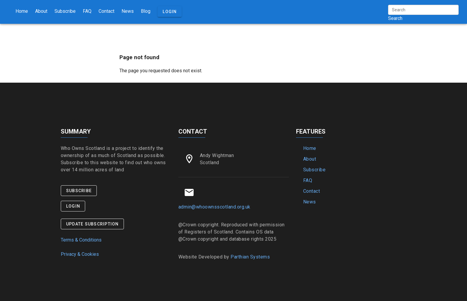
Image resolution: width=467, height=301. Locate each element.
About (41, 11)
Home (21, 11)
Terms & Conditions (81, 240)
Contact (106, 11)
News (128, 11)
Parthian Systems (250, 257)
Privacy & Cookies (80, 254)
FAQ (87, 11)
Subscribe (65, 11)
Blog (145, 11)
